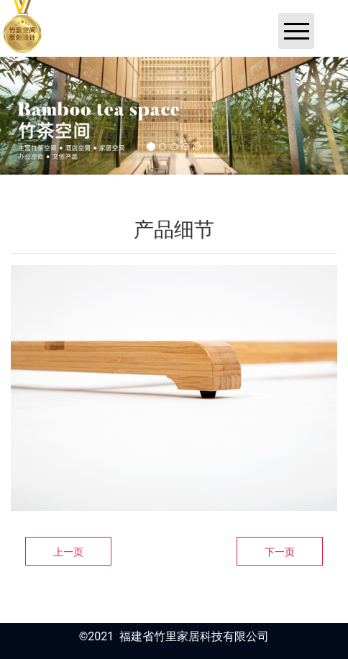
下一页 (280, 552)
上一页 (68, 552)
